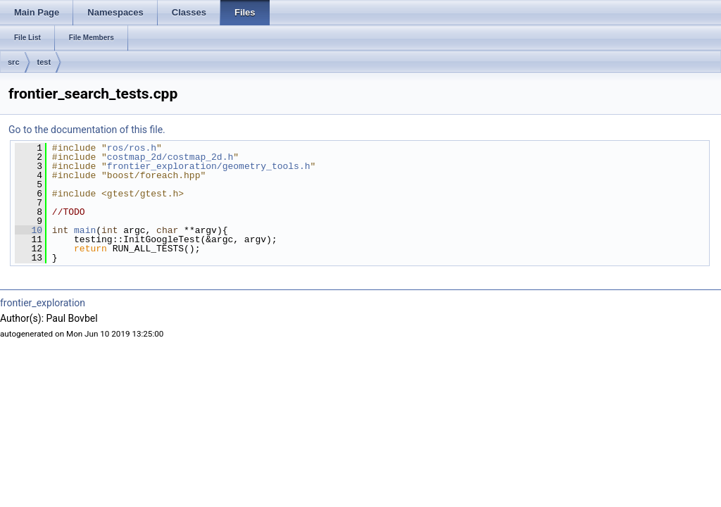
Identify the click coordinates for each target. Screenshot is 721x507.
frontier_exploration (42, 302)
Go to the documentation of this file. (86, 129)
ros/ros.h (131, 148)
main (85, 230)
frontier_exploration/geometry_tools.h (209, 166)
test (44, 62)
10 (28, 230)
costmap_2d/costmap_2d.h (170, 157)
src (14, 62)
